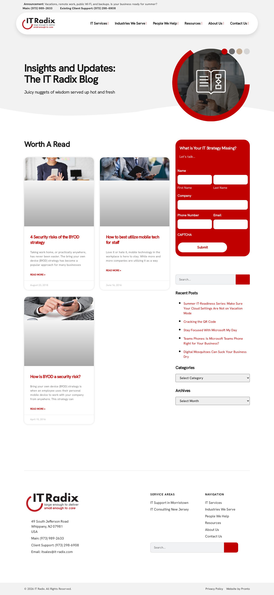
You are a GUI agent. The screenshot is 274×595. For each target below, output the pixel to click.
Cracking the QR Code (200, 322)
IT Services (99, 23)
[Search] (243, 280)
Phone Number (188, 215)
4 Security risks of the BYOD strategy (54, 239)
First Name (184, 188)
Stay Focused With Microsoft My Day (210, 330)
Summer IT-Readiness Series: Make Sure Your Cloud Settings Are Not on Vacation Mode (213, 309)
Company (185, 196)
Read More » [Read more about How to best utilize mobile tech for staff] (113, 270)
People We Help (166, 23)
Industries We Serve (131, 23)
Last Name (220, 188)
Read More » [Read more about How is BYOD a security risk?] (37, 408)
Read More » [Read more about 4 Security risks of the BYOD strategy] (37, 274)
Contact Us (239, 23)
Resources (193, 23)
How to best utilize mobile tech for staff (132, 239)
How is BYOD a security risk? (55, 376)
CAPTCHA (184, 235)
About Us (216, 23)
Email (218, 215)
